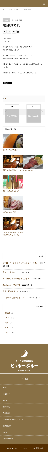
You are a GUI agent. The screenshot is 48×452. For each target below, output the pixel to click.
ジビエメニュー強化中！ (11, 212)
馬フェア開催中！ (29, 171)
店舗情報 (6, 413)
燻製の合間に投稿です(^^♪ (12, 170)
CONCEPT (6, 394)
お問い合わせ (8, 438)
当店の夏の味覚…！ (10, 291)
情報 (6, 327)
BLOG (5, 432)
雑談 (6, 322)
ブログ (10, 9)
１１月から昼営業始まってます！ (16, 278)
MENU (5, 400)
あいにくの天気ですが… (11, 150)
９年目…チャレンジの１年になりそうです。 (20, 263)
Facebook (22, 378)
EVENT (7, 318)
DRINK (7, 313)
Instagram (26, 378)
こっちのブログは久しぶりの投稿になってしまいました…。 (13, 234)
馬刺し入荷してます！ (11, 285)
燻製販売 (6, 407)
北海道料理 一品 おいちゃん (14, 419)
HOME (5, 388)
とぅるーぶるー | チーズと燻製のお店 (30, 448)
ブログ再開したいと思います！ (15, 297)
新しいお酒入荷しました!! (11, 191)
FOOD (6, 20)
